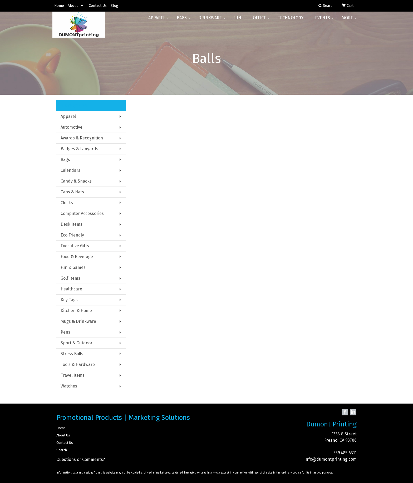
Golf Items (70, 278)
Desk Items (71, 224)
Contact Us (98, 5)
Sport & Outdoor (76, 342)
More (349, 20)
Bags (183, 20)
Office (261, 20)
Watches (69, 386)
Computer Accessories (82, 213)
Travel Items (73, 375)
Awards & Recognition (82, 137)
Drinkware (211, 20)
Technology (292, 20)
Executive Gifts (75, 245)
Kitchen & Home (76, 310)
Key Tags (69, 299)
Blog (114, 5)
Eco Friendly (72, 235)
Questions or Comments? (80, 459)
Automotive (71, 127)
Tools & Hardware (78, 364)
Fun (239, 20)
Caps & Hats (72, 191)
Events (324, 20)
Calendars (70, 170)
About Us (63, 435)
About (73, 5)
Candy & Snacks (76, 181)
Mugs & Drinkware (78, 321)
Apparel (158, 20)
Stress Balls (72, 353)
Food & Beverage (77, 256)
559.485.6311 (345, 452)
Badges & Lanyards (79, 148)
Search (61, 450)
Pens (65, 332)
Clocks (67, 202)
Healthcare (71, 288)
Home (59, 5)
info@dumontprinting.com (330, 459)
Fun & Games (73, 267)
